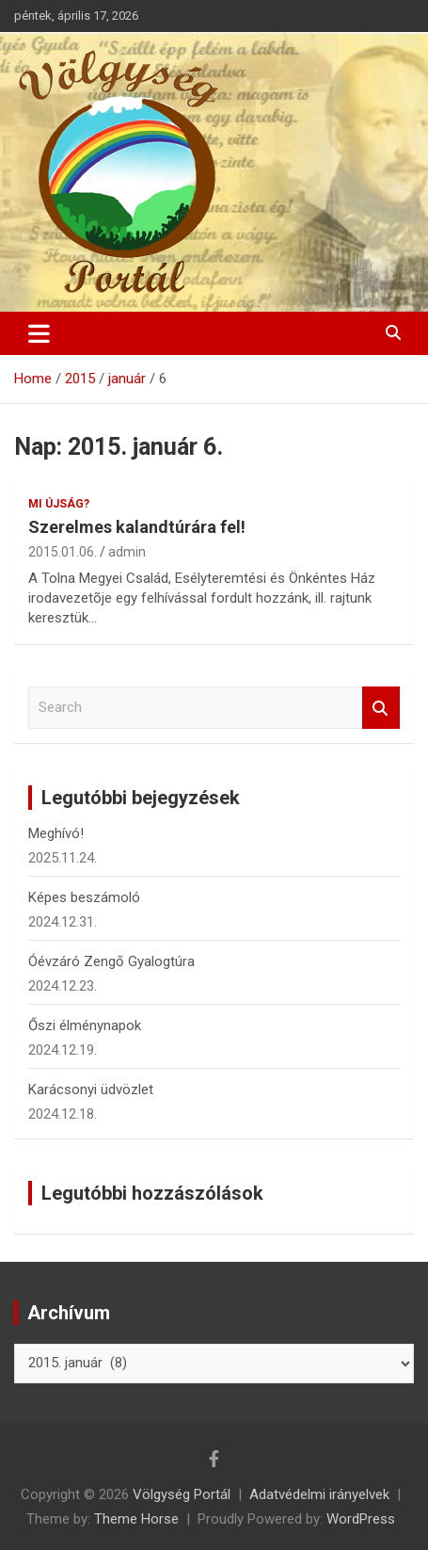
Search (381, 707)
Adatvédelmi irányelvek (319, 1494)
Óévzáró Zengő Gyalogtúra (111, 961)
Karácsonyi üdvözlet (90, 1089)
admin (127, 551)
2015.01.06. (62, 551)
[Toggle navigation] (39, 333)
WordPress (360, 1518)
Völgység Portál (181, 1494)
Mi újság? (58, 503)
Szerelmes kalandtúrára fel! (137, 527)
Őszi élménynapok (84, 1025)
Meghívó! (56, 833)
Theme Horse (136, 1518)
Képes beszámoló (84, 897)
